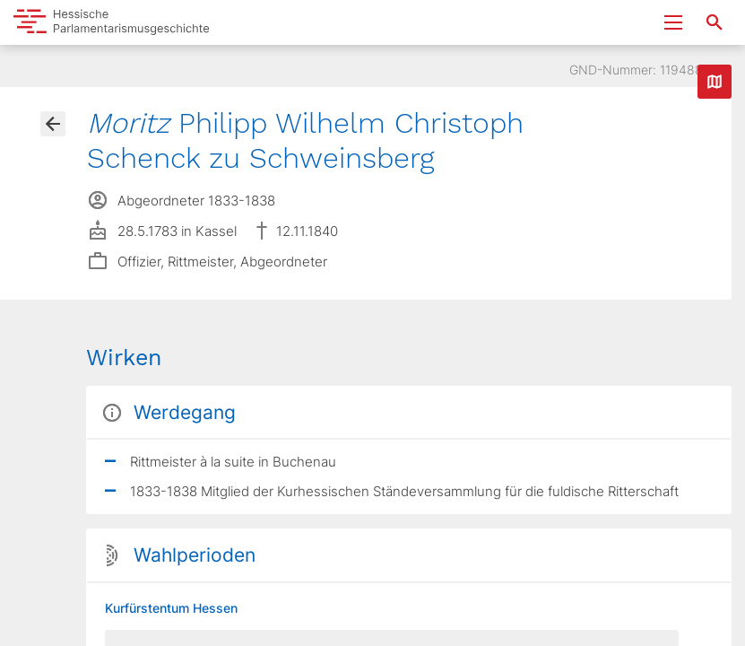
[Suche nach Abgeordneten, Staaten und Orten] (714, 22)
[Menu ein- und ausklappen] (673, 22)
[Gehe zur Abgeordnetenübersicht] (52, 123)
